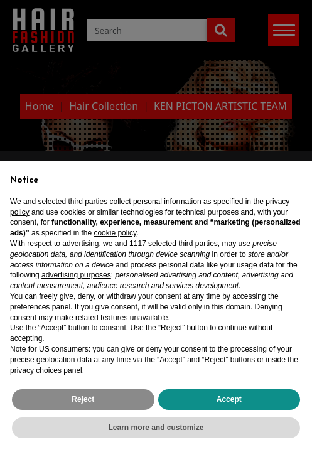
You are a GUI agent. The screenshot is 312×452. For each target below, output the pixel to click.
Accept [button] (229, 399)
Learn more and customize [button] (155, 427)
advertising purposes (76, 275)
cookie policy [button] (115, 233)
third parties (198, 243)
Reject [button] (83, 399)
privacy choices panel (46, 370)
